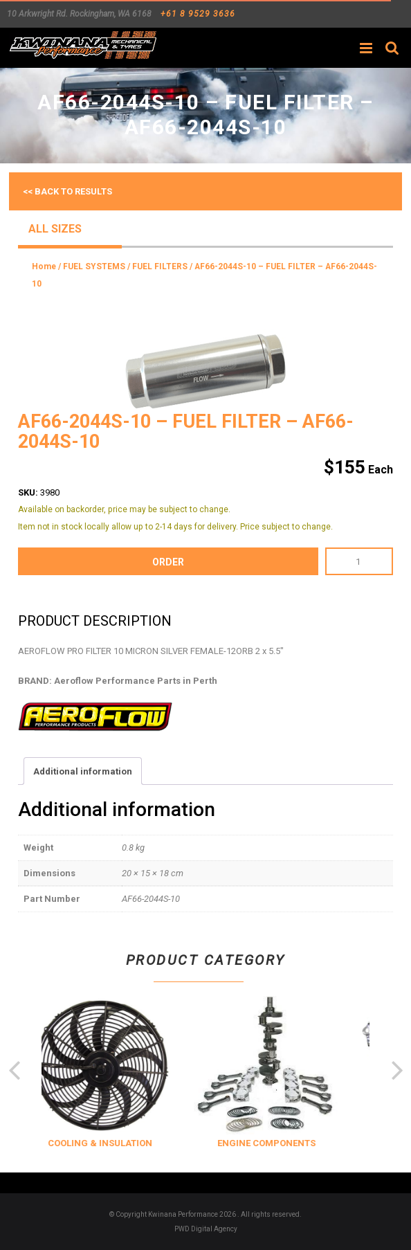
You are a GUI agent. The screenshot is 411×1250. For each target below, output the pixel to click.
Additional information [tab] (82, 771)
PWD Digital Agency (205, 1229)
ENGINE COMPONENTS (283, 1143)
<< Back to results (67, 191)
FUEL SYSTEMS (94, 266)
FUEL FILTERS (160, 266)
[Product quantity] (359, 561)
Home (44, 266)
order (168, 562)
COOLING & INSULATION (116, 1143)
